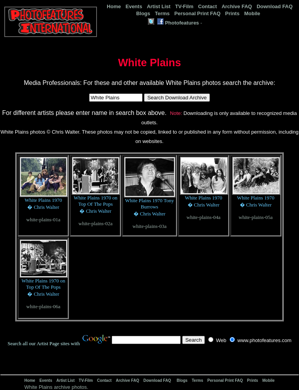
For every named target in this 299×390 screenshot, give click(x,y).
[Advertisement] (183, 386)
